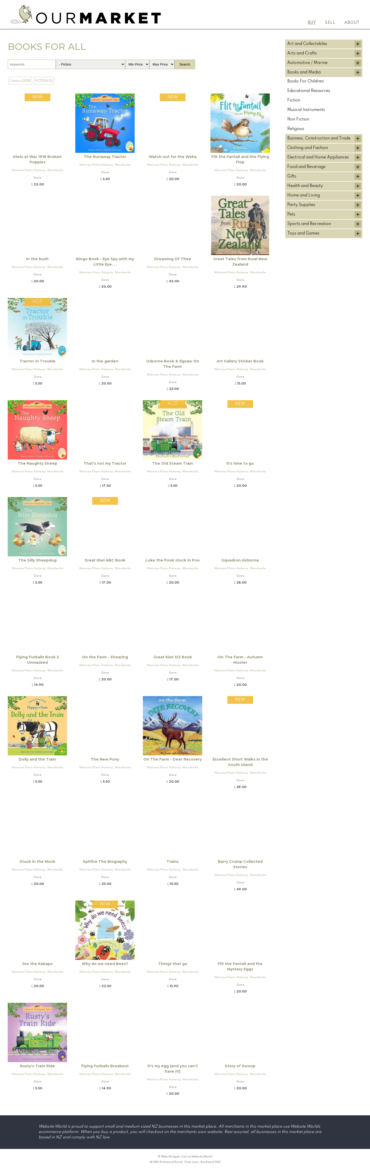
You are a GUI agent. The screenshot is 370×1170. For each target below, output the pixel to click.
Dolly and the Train (37, 759)
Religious (295, 129)
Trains (172, 861)
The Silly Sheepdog (37, 560)
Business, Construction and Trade (318, 138)
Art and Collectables (307, 44)
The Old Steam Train (172, 463)
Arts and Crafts (302, 53)
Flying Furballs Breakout (105, 1066)
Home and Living (303, 195)
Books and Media (304, 72)
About (352, 23)
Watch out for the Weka (173, 156)
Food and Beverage (306, 167)
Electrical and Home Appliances (318, 157)
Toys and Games (303, 233)
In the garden (105, 361)
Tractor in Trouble (37, 361)
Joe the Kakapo (37, 963)
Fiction (293, 100)
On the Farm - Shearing (105, 657)
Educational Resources (308, 91)
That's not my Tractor (105, 463)
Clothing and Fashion (307, 148)
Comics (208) (20, 80)
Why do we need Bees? (105, 963)
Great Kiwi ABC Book (105, 560)
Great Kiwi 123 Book (172, 657)
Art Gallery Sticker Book (240, 361)
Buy (312, 23)
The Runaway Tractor (105, 156)
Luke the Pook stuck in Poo (172, 560)
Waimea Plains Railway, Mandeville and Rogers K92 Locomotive (37, 171)
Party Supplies (301, 205)
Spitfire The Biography (105, 861)
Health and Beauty (305, 186)
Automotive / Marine (307, 63)
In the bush (37, 259)
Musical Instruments (306, 110)
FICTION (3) (43, 80)
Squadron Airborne (240, 560)
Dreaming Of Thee (172, 259)
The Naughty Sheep (37, 463)
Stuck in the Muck (37, 861)
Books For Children (305, 81)
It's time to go (240, 463)
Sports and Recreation (309, 224)
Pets (291, 214)
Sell (330, 23)
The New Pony (105, 759)
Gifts (291, 176)
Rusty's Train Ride (37, 1066)
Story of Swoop (240, 1066)
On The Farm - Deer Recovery (172, 759)
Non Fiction (298, 119)
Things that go (172, 963)
